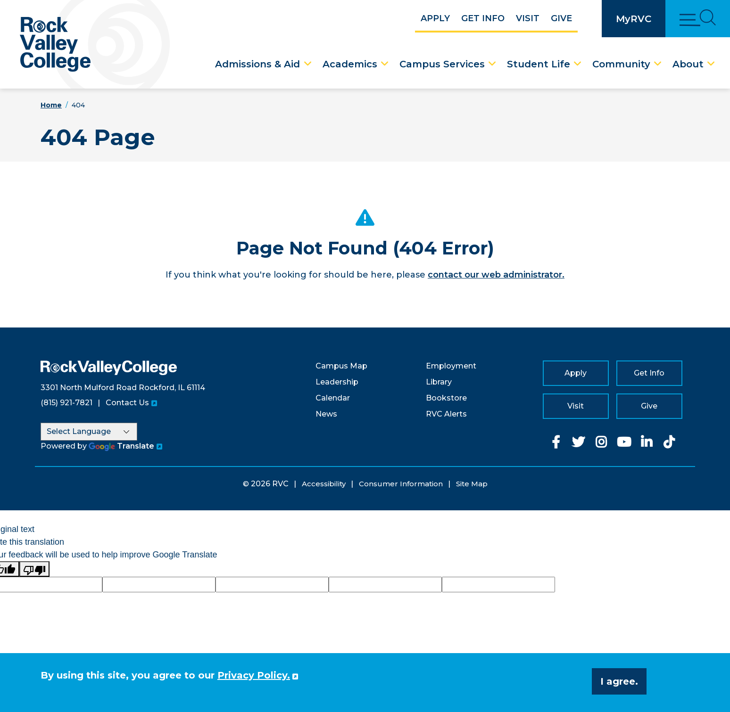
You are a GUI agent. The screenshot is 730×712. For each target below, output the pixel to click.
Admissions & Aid (257, 64)
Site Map (472, 483)
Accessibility (324, 483)
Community (621, 64)
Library (439, 381)
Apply (435, 18)
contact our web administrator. (496, 275)
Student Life (538, 64)
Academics (350, 64)
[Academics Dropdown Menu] (385, 64)
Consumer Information (401, 483)
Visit (527, 18)
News (326, 413)
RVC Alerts (446, 413)
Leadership (336, 381)
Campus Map (341, 365)
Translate (121, 446)
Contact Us (127, 402)
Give (561, 18)
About (688, 64)
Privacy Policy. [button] (253, 675)
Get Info (483, 18)
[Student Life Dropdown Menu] (578, 64)
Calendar (332, 397)
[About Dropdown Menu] (711, 64)
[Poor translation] (34, 569)
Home (51, 105)
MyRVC (633, 19)
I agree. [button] (619, 681)
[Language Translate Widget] (89, 432)
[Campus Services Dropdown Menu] (492, 64)
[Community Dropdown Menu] (658, 64)
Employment (451, 365)
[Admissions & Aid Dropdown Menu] (308, 64)
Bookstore (446, 397)
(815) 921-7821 (66, 402)
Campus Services (442, 64)
